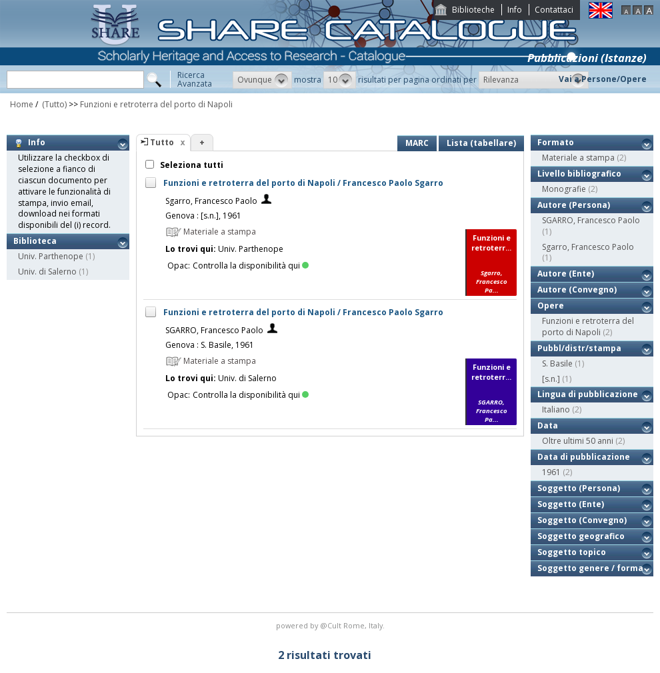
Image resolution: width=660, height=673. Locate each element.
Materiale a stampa (578, 157)
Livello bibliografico (579, 173)
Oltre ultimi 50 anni (577, 440)
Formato (555, 142)
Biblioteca (35, 241)
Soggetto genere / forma (590, 568)
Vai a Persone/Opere (603, 79)
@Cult (331, 625)
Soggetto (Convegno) (582, 520)
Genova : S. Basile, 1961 (209, 344)
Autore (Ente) (565, 273)
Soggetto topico (571, 552)
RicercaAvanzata (194, 79)
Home (21, 104)
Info (514, 9)
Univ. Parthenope (50, 256)
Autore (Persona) (573, 205)
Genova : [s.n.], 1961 (203, 215)
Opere (550, 305)
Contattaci (554, 9)
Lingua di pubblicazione (587, 394)
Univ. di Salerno (47, 271)
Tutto (162, 142)
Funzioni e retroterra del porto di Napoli (156, 104)
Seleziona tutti (190, 165)
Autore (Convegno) (577, 289)
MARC (417, 143)
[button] (262, 80)
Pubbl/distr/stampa (579, 348)
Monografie (564, 189)
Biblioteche (473, 9)
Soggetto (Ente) (570, 504)
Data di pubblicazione (583, 456)
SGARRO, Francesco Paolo (214, 330)
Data (547, 425)
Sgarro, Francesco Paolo (211, 201)
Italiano (556, 409)
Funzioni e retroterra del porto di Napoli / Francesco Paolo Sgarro (303, 183)
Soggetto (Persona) (578, 488)
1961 (551, 472)
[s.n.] (551, 378)
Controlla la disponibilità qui (251, 265)
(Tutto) (53, 104)
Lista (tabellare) (481, 143)
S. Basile (557, 363)
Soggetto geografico (581, 536)
